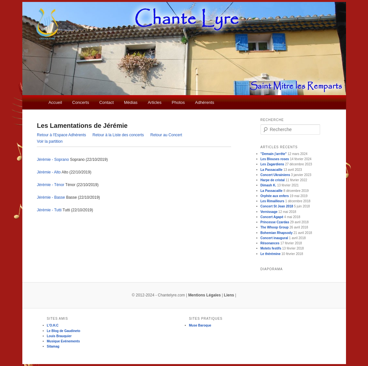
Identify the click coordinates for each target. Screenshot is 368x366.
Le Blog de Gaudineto (63, 331)
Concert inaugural (274, 238)
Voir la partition (49, 141)
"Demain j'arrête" (274, 154)
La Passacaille (272, 170)
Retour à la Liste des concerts (118, 135)
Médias (131, 102)
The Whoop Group (275, 227)
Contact (106, 102)
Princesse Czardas (275, 222)
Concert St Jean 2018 (277, 206)
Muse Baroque (200, 325)
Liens (229, 295)
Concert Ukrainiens (275, 175)
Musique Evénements (63, 341)
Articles (155, 102)
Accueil (55, 102)
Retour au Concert (166, 135)
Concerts (80, 102)
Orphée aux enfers (275, 196)
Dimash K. (268, 185)
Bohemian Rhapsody (277, 233)
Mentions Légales (204, 295)
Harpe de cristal (273, 180)
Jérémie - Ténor (50, 185)
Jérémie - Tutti (49, 210)
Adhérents (204, 102)
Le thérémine (271, 254)
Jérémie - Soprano (53, 159)
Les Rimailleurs (272, 201)
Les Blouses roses (275, 159)
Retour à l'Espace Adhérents (61, 135)
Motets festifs (271, 248)
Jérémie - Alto (49, 172)
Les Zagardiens (272, 164)
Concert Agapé (272, 217)
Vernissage (269, 212)
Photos (178, 102)
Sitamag (53, 346)
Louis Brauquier (59, 336)
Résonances (270, 243)
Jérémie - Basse (51, 197)
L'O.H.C (53, 325)
